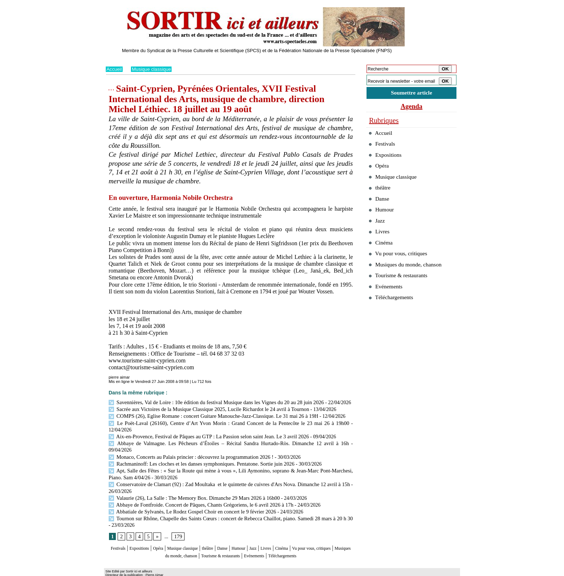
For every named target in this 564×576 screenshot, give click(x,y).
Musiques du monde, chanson (209, 538)
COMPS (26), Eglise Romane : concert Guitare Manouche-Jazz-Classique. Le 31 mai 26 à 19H (208, 415)
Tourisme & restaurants (274, 538)
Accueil (114, 69)
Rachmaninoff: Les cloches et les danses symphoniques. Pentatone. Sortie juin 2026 (198, 448)
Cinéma (333, 531)
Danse (256, 531)
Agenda (411, 107)
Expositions (147, 531)
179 (177, 519)
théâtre (238, 531)
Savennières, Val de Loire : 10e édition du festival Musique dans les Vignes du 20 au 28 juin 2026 (211, 402)
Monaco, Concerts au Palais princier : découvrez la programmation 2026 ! (187, 441)
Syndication (146, 571)
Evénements (319, 538)
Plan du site (115, 571)
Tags (198, 571)
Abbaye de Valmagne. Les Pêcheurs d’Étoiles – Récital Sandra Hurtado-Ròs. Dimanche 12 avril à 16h (215, 435)
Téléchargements (230, 544)
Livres (312, 531)
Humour (277, 531)
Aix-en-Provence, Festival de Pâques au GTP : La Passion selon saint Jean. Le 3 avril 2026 (204, 428)
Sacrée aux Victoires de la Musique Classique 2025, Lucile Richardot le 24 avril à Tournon (204, 408)
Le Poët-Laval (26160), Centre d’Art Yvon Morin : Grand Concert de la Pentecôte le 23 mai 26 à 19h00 (217, 422)
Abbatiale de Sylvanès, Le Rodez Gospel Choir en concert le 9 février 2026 (188, 494)
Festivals (119, 531)
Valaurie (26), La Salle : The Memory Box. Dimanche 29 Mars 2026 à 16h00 (190, 481)
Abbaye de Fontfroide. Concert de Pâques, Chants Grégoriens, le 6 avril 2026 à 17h (197, 487)
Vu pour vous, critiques (401, 269)
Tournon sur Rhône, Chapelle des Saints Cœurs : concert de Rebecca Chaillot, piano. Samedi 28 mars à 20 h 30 (229, 500)
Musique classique (153, 69)
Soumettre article (411, 93)
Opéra (172, 531)
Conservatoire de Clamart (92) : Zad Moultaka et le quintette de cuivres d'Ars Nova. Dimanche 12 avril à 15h (229, 468)
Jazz (296, 531)
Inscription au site (175, 571)
